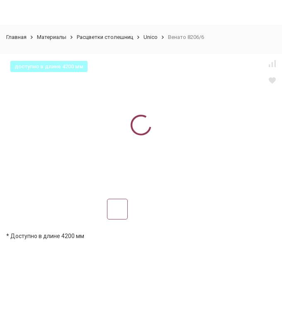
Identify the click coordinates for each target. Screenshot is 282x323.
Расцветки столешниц (105, 37)
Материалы (51, 37)
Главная (16, 37)
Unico (150, 37)
